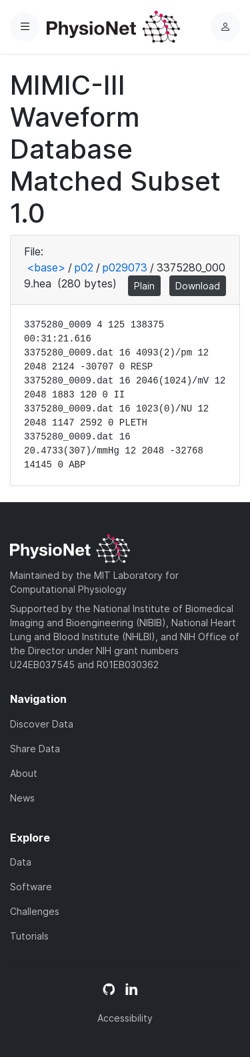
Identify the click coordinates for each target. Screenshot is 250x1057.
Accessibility (125, 1018)
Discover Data (41, 724)
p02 (84, 267)
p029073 (125, 267)
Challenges (34, 911)
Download (197, 285)
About (23, 773)
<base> (46, 267)
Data (20, 862)
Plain (144, 285)
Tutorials (29, 936)
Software (31, 886)
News (22, 798)
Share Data (35, 748)
